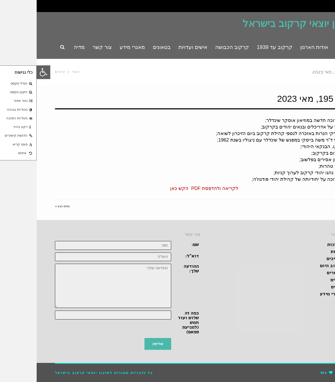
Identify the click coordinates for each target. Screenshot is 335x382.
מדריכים (298, 258)
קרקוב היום (294, 265)
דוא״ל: (155, 256)
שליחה (121, 343)
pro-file (307, 372)
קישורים (298, 272)
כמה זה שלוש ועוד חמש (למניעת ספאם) (151, 322)
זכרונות (298, 244)
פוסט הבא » (25, 206)
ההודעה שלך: (154, 268)
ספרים (300, 287)
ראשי (39, 72)
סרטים (300, 280)
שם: (158, 244)
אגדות (300, 251)
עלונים (23, 72)
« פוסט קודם (309, 206)
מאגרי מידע (294, 294)
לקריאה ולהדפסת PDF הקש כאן (167, 188)
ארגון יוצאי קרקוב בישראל (261, 24)
